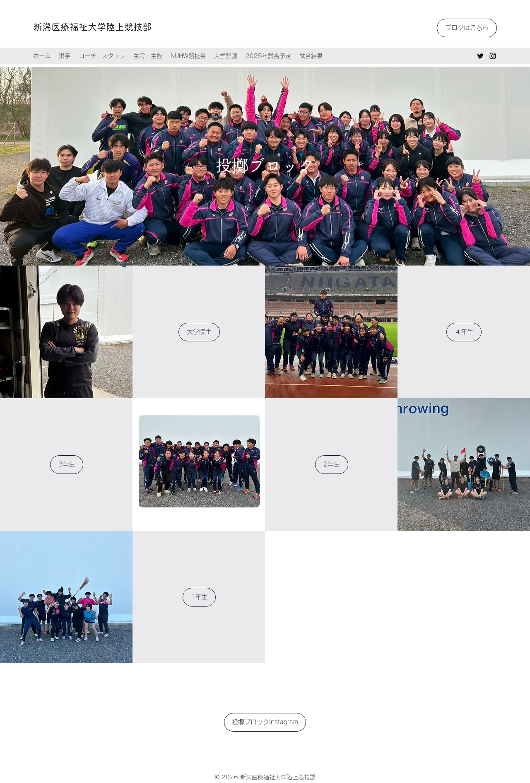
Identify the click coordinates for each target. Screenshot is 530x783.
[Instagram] (493, 56)
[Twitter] (480, 56)
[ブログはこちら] (467, 28)
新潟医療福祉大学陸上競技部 (92, 26)
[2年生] (331, 464)
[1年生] (199, 597)
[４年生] (464, 332)
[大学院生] (199, 332)
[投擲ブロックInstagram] (265, 722)
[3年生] (66, 464)
